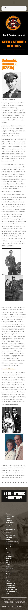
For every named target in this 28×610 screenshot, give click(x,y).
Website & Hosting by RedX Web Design (12, 606)
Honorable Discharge (8, 369)
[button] (14, 2)
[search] (12, 8)
